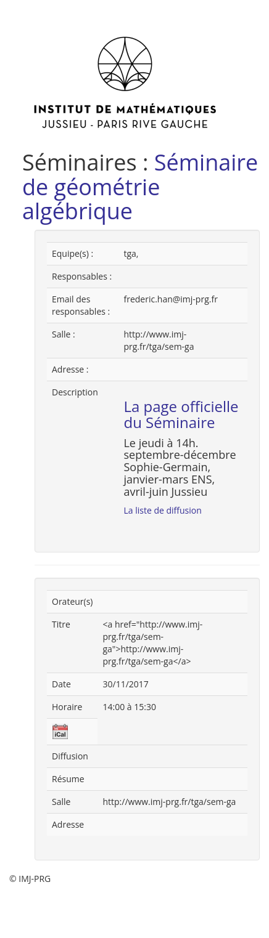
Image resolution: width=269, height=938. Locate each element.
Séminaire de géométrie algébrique (140, 186)
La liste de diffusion (162, 510)
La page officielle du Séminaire (180, 414)
